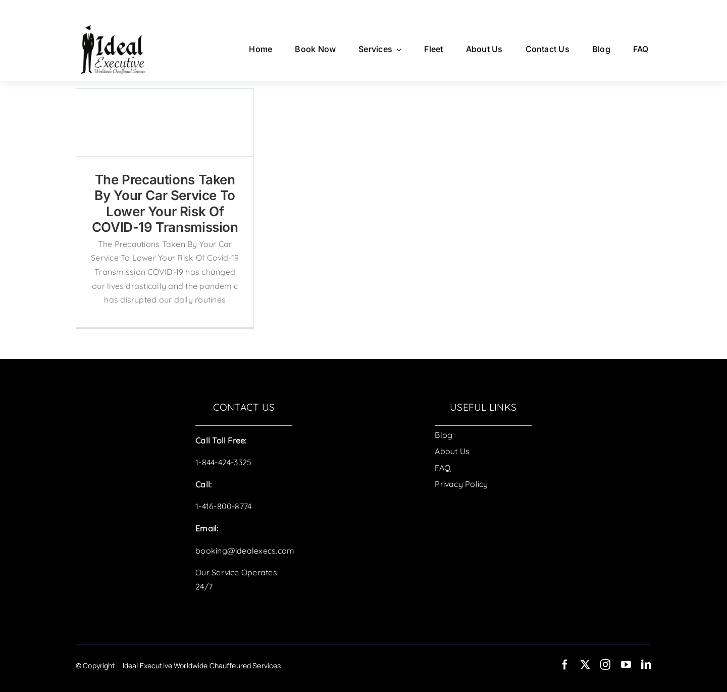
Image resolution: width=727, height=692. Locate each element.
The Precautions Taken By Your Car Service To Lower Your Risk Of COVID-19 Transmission (165, 203)
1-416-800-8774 (223, 506)
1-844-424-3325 (223, 462)
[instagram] (605, 665)
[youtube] (626, 665)
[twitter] (585, 665)
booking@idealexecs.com (244, 551)
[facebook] (565, 665)
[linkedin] (646, 665)
